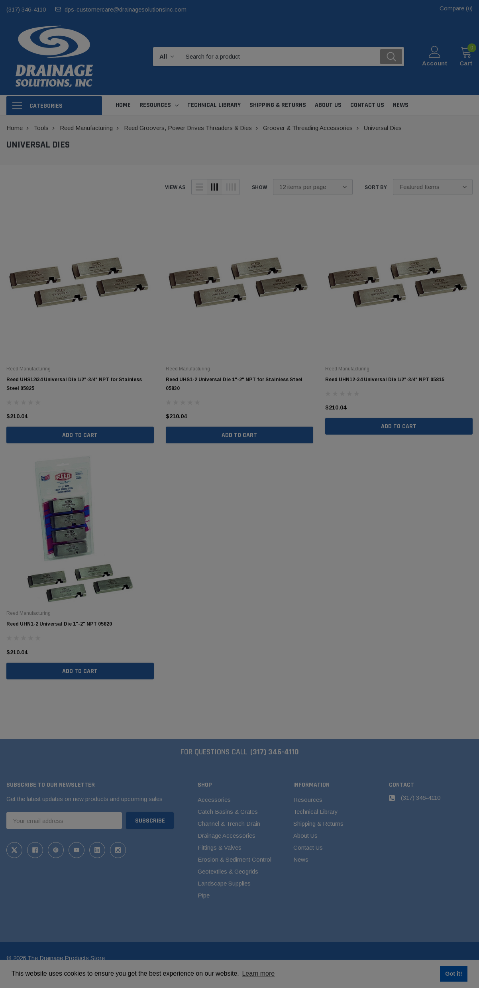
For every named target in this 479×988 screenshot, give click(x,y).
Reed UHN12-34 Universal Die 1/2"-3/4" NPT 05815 (384, 379)
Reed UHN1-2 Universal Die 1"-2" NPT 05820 (59, 624)
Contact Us (308, 847)
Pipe (204, 895)
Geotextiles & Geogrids (228, 871)
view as (175, 187)
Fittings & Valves (219, 847)
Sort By (376, 187)
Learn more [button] (258, 973)
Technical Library (315, 811)
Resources (155, 105)
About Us (305, 835)
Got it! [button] (453, 973)
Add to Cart (80, 435)
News (300, 859)
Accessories (214, 799)
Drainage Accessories (226, 835)
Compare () (456, 8)
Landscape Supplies (224, 883)
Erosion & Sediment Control (234, 859)
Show (259, 187)
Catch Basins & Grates (228, 811)
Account (435, 63)
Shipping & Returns (318, 823)
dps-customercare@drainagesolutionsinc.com (125, 9)
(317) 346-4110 (26, 9)
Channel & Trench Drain (229, 823)
